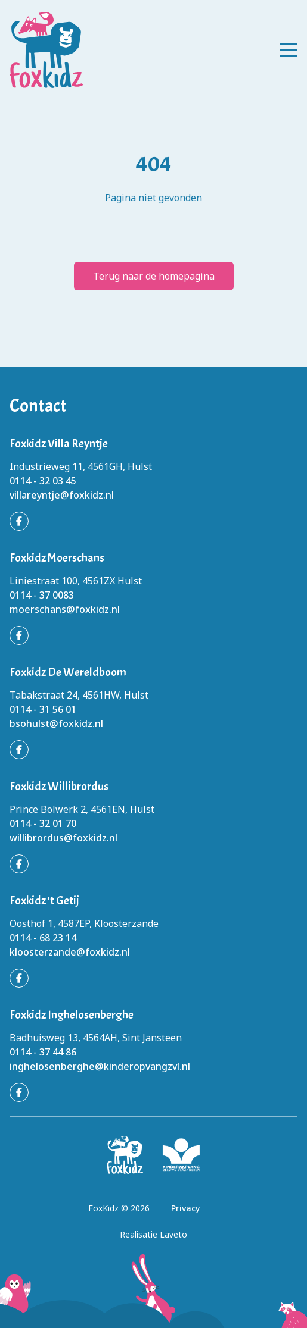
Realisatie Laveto (153, 1234)
